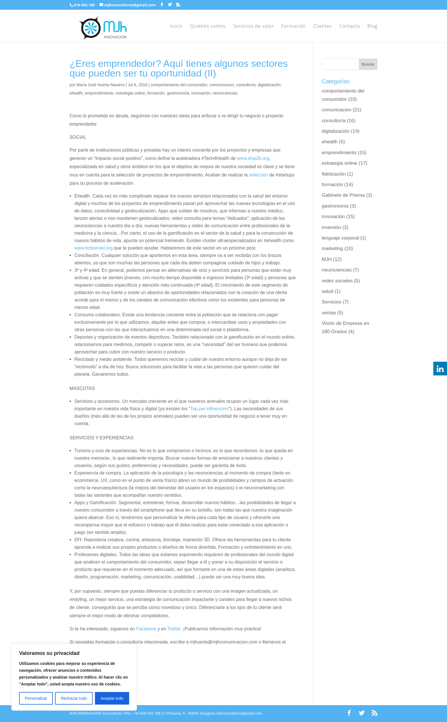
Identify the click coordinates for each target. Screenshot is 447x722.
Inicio (176, 26)
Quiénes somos (208, 26)
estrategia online (130, 93)
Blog (372, 26)
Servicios (332, 302)
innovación (200, 93)
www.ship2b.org (253, 158)
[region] (74, 677)
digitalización (269, 85)
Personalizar (36, 698)
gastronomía (178, 93)
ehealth (76, 93)
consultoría (245, 85)
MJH (327, 259)
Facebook (146, 628)
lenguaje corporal (340, 238)
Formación (293, 26)
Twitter (173, 628)
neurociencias (225, 93)
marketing (332, 248)
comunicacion (222, 85)
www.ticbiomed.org (93, 248)
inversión (331, 227)
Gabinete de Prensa (343, 195)
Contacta (349, 26)
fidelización (334, 174)
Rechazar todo (74, 698)
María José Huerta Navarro (100, 85)
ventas (329, 312)
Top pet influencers (209, 408)
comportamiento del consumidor (179, 85)
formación (155, 93)
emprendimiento (99, 93)
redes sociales (337, 280)
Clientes (322, 26)
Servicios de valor (253, 26)
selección (258, 174)
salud (328, 291)
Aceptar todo (112, 698)
